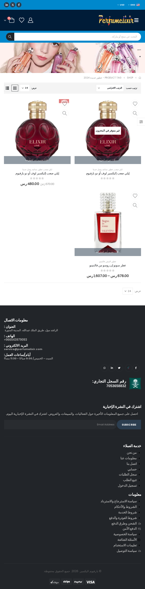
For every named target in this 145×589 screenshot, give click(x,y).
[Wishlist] (21, 20)
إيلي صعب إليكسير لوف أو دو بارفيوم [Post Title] (108, 173)
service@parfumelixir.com (23, 349)
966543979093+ (15, 339)
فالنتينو (102, 261)
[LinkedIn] (6, 4)
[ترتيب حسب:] (110, 88)
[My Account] (30, 20)
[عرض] (25, 88)
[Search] (10, 37)
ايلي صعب (118, 169)
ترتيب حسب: (131, 88)
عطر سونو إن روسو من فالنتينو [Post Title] (107, 265)
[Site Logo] (116, 20)
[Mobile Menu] (137, 20)
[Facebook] (18, 4)
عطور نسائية (108, 169)
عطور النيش (111, 261)
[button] (15, 88)
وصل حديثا (97, 169)
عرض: (34, 88)
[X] (12, 4)
